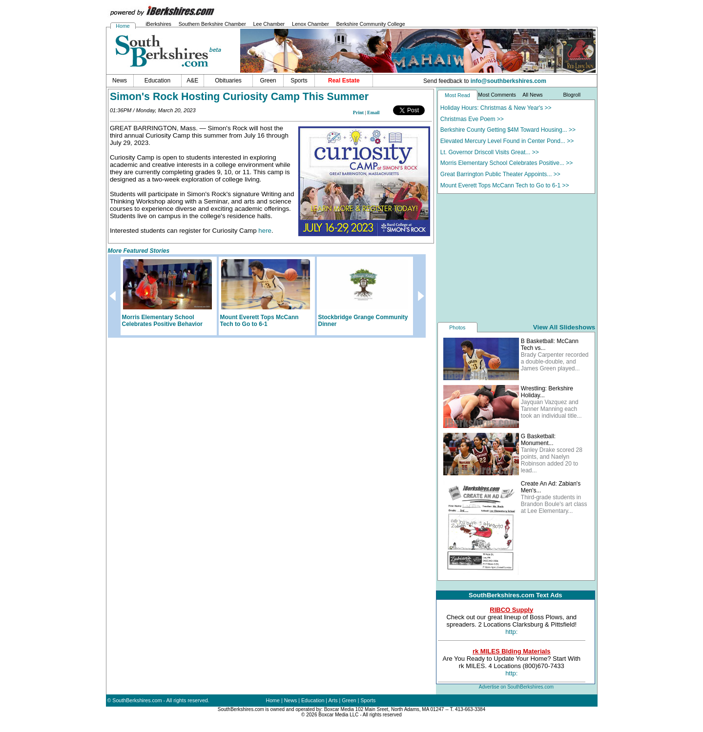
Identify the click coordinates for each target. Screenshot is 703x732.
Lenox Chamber (310, 24)
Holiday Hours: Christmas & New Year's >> (496, 107)
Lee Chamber (269, 24)
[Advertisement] (516, 257)
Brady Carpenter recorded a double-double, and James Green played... (555, 361)
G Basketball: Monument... (538, 440)
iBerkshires (158, 24)
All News (532, 95)
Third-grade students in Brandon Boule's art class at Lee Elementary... (554, 504)
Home (122, 26)
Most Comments (497, 95)
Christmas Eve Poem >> (472, 119)
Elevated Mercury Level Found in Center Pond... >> (507, 141)
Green (349, 700)
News (290, 700)
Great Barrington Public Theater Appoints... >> (500, 174)
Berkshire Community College (370, 24)
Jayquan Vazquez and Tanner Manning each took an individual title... (551, 409)
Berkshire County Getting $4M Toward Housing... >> (508, 129)
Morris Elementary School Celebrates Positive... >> (506, 163)
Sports (368, 700)
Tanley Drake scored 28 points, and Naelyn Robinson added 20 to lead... (551, 460)
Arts (333, 700)
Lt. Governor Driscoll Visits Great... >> (489, 152)
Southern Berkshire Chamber (212, 24)
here (264, 230)
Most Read (457, 95)
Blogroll (571, 95)
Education (312, 700)
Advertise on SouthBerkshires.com (516, 687)
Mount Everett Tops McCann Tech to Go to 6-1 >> (504, 185)
